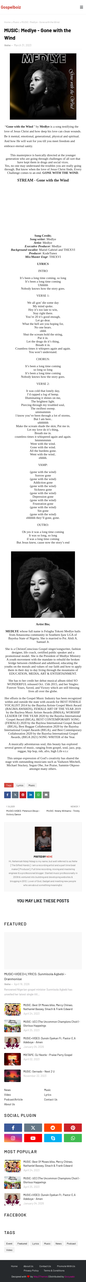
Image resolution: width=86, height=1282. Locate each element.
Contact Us (50, 1099)
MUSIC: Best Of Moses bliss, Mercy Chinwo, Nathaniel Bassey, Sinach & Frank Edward (48, 1007)
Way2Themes (41, 1276)
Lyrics (20, 785)
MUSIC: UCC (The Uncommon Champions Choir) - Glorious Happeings (51, 1023)
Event (9, 1243)
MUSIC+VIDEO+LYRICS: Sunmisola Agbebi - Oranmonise (35, 976)
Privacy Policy (31, 1270)
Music (16, 22)
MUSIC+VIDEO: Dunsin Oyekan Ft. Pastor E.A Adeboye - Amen (49, 1040)
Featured (22, 1243)
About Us (9, 1104)
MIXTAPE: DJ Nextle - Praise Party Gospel (47, 1055)
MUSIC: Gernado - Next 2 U (39, 1071)
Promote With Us (66, 1266)
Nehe (7, 45)
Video (7, 1094)
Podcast (71, 1243)
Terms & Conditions (54, 1270)
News (7, 1090)
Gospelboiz (11, 7)
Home (7, 22)
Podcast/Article (13, 1099)
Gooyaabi (70, 1276)
